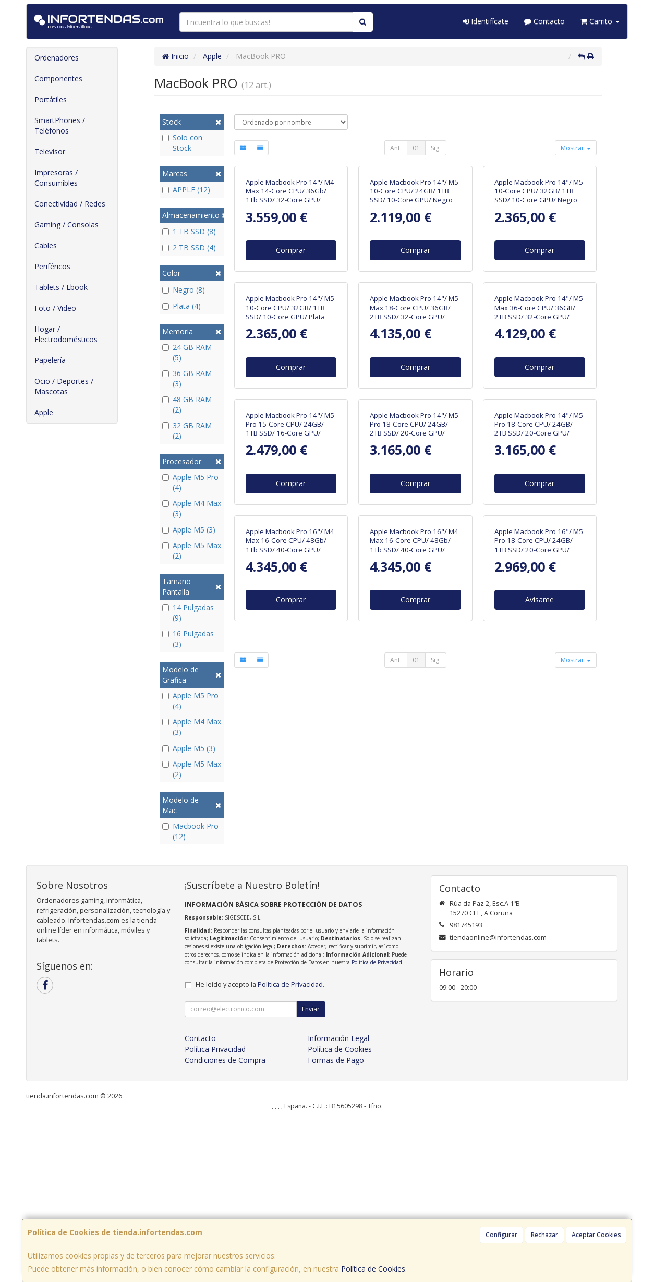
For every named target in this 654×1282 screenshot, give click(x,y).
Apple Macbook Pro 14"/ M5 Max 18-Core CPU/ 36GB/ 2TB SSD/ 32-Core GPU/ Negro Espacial (414, 485)
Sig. (436, 147)
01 (416, 147)
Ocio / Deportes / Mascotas (63, 386)
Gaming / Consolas (66, 224)
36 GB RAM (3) (187, 378)
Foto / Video (55, 308)
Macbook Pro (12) (190, 831)
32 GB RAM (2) (187, 430)
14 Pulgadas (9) (188, 612)
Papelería (50, 360)
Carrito (600, 21)
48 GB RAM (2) (187, 404)
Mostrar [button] (576, 147)
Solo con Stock (182, 142)
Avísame (539, 946)
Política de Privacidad (377, 1124)
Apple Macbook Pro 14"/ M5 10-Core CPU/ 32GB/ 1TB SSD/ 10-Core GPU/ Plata (290, 480)
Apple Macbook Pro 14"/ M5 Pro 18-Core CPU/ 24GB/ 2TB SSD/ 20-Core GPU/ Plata (538, 688)
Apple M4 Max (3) (191, 508)
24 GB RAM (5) (187, 352)
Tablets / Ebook (61, 287)
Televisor (49, 151)
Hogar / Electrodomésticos (66, 334)
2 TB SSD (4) (189, 247)
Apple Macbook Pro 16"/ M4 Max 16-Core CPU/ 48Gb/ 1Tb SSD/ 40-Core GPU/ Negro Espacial (290, 891)
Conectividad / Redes (69, 204)
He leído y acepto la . (260, 1146)
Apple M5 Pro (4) (190, 482)
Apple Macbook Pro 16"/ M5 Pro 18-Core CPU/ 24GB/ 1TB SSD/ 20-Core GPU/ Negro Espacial (538, 891)
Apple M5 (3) (188, 530)
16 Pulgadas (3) (188, 638)
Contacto (544, 21)
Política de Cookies (373, 1269)
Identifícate (485, 21)
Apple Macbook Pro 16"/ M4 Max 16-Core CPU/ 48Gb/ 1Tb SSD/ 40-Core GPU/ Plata (414, 891)
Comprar (291, 337)
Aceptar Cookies (596, 1234)
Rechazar (544, 1234)
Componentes (58, 78)
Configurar (501, 1234)
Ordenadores (56, 58)
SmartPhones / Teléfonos (59, 125)
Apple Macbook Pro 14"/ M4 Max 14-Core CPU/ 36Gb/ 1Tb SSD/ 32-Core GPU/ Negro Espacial (290, 282)
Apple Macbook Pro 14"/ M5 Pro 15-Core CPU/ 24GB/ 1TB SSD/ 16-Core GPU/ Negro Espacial (290, 688)
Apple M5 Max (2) (191, 550)
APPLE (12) (186, 190)
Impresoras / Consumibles (56, 177)
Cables (45, 245)
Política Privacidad (215, 1211)
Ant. (396, 147)
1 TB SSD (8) (189, 231)
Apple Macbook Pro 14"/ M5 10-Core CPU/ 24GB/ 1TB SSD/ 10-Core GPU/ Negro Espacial (414, 282)
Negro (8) (183, 290)
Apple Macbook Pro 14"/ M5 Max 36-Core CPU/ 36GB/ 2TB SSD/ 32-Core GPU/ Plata (538, 485)
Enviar (311, 1171)
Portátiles (50, 99)
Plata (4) (181, 306)
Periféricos (52, 266)
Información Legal (338, 1200)
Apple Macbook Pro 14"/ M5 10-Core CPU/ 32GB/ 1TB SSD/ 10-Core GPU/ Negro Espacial (538, 282)
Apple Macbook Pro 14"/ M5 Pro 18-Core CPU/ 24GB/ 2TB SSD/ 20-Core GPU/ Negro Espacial (414, 688)
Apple (43, 412)
